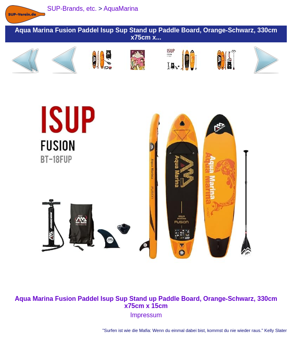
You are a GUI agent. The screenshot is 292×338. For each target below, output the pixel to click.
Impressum (146, 315)
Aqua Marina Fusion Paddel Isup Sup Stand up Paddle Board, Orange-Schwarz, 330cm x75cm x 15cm (146, 302)
